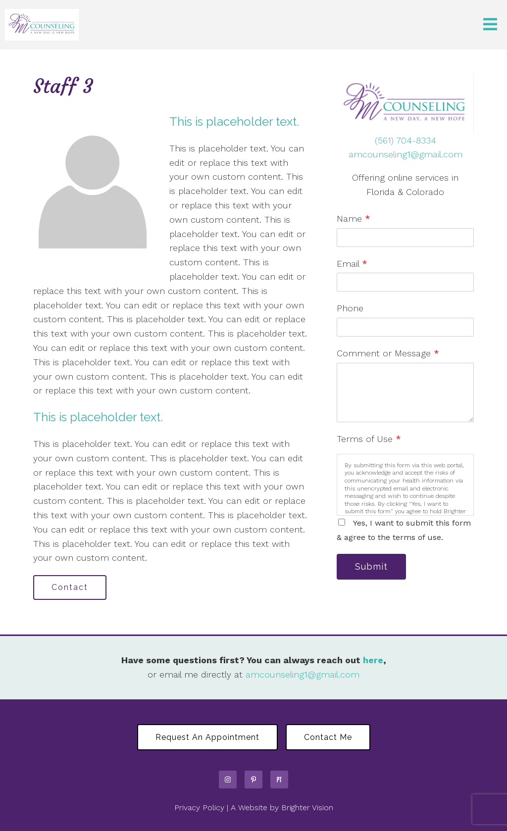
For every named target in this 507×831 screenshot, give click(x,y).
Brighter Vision (307, 807)
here (373, 660)
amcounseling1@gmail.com (405, 154)
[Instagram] (228, 779)
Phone (350, 308)
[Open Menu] (490, 25)
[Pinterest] (253, 779)
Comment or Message (388, 353)
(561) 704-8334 (405, 140)
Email (352, 263)
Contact (69, 587)
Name (353, 218)
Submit (371, 566)
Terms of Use (369, 439)
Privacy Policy (199, 807)
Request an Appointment (207, 737)
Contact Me (328, 737)
